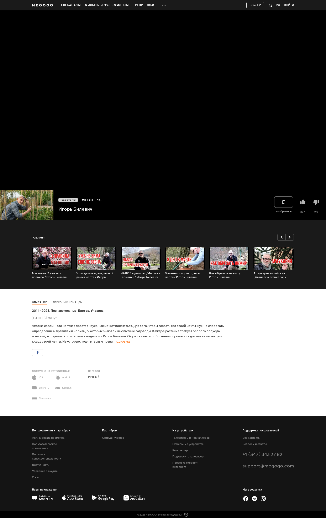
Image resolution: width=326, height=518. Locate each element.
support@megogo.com (268, 466)
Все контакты (251, 438)
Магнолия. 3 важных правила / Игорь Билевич (50, 275)
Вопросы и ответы (254, 444)
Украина (97, 311)
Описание (39, 302)
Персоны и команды (68, 302)
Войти (289, 5)
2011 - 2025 (40, 311)
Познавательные (64, 311)
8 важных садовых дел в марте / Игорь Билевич (182, 275)
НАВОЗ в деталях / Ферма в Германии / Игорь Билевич (140, 275)
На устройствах (182, 430)
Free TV (255, 5)
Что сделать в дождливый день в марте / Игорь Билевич (94, 275)
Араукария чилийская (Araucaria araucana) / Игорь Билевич (269, 275)
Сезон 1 (39, 237)
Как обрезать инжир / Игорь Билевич (224, 275)
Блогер (83, 311)
